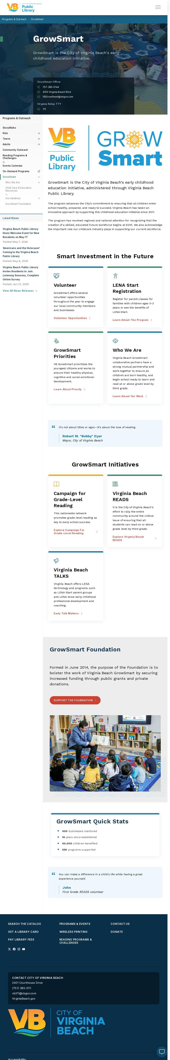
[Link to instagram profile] (19, 949)
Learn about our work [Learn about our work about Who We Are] (130, 396)
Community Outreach (15, 149)
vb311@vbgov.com (24, 993)
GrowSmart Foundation (18, 203)
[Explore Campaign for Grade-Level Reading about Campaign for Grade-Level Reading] (76, 499)
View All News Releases (20, 290)
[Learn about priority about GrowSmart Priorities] (76, 353)
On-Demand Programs (21, 171)
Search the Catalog (24, 923)
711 (41, 109)
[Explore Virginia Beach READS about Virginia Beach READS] (135, 496)
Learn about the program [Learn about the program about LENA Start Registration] (132, 319)
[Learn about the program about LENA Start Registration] (135, 288)
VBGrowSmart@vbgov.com (55, 96)
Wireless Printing (73, 931)
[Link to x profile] (9, 949)
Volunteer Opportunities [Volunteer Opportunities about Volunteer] (72, 318)
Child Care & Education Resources (18, 189)
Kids (5, 133)
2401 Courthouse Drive (27, 982)
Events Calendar (13, 165)
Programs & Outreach (17, 118)
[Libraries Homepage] (24, 8)
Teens (6, 138)
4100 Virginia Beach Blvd (54, 92)
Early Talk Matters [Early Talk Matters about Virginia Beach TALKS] (68, 613)
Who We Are (12, 182)
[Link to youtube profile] (23, 949)
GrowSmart (9, 176)
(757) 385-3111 (21, 988)
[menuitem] (32, 923)
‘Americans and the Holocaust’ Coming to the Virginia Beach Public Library (21, 252)
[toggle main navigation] (158, 7)
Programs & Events (74, 923)
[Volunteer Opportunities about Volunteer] (76, 285)
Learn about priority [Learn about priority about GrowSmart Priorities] (69, 389)
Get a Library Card (23, 931)
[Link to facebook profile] (14, 949)
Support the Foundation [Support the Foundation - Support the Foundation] (73, 700)
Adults (6, 144)
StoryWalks (9, 127)
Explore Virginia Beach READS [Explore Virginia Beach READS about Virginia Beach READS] (135, 538)
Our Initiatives (13, 198)
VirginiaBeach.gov (23, 998)
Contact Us (120, 923)
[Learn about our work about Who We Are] (135, 350)
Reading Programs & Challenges (15, 157)
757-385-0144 (48, 87)
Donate (117, 931)
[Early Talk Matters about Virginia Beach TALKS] (76, 573)
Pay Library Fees (21, 939)
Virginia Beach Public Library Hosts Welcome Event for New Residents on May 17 (21, 232)
